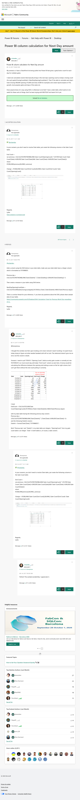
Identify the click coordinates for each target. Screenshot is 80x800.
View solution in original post (16, 215)
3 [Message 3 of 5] (16, 436)
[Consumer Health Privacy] (24, 793)
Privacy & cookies (6, 784)
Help (64, 23)
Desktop (57, 38)
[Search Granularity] (24, 27)
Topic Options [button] (67, 50)
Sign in (58, 23)
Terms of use (4, 787)
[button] (56, 50)
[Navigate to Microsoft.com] (7, 15)
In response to (13, 135)
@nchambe (12, 142)
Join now (4, 9)
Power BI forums (12, 38)
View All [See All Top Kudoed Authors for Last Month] (9, 741)
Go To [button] (71, 23)
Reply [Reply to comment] (69, 227)
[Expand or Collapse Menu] (2, 19)
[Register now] (13, 644)
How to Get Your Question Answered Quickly (20, 662)
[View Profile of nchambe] (14, 58)
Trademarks (4, 790)
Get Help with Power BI (41, 38)
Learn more (71, 31)
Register (51, 23)
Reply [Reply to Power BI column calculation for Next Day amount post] (69, 112)
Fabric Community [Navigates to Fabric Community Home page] (21, 15)
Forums (25, 38)
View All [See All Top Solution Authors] (9, 702)
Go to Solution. (42, 98)
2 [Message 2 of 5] (12, 315)
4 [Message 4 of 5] (12, 220)
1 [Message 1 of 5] (12, 106)
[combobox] (55, 27)
